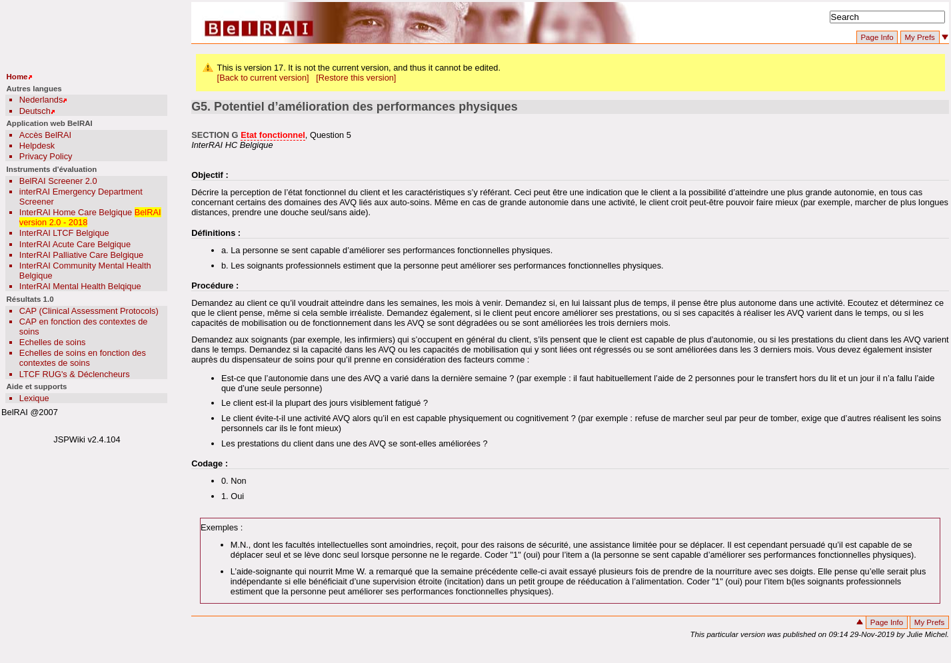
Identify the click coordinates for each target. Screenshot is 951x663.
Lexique (34, 398)
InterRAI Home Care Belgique (75, 212)
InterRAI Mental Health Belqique (80, 286)
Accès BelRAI (45, 135)
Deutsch (35, 111)
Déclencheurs (103, 374)
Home (17, 77)
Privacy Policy (46, 156)
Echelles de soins (52, 342)
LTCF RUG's (43, 374)
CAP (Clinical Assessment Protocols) (89, 311)
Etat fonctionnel (273, 135)
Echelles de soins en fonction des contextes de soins (82, 358)
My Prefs (919, 37)
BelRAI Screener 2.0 (58, 181)
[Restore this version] (356, 78)
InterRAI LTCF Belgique (64, 233)
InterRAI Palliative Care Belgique (81, 255)
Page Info (876, 37)
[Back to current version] (263, 78)
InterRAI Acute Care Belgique (75, 244)
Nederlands (41, 100)
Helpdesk (37, 146)
